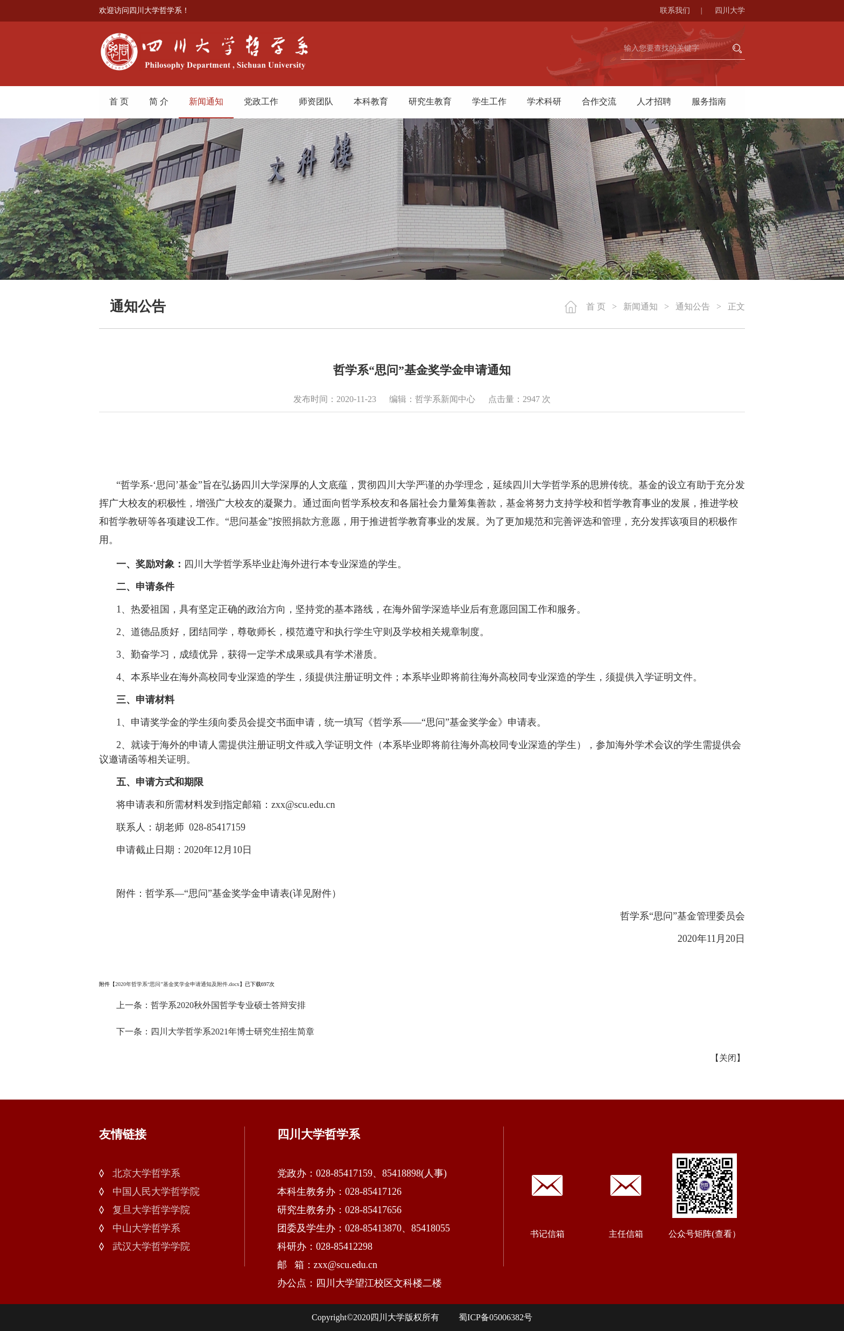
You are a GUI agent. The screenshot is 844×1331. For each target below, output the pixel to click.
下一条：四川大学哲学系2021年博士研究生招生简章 (215, 1031)
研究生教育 (430, 101)
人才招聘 (654, 101)
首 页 (119, 101)
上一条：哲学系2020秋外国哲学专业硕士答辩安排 (211, 1005)
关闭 (727, 1057)
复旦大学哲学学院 (151, 1210)
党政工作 (261, 101)
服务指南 (709, 101)
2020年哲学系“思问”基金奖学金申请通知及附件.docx (177, 984)
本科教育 (371, 101)
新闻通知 (206, 101)
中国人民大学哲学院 (156, 1191)
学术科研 (544, 101)
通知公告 (693, 306)
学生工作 (489, 101)
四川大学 (730, 10)
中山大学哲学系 (146, 1228)
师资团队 (316, 101)
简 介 (158, 101)
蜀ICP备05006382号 (495, 1317)
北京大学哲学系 (146, 1173)
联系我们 (686, 10)
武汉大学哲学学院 (151, 1246)
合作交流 (599, 101)
